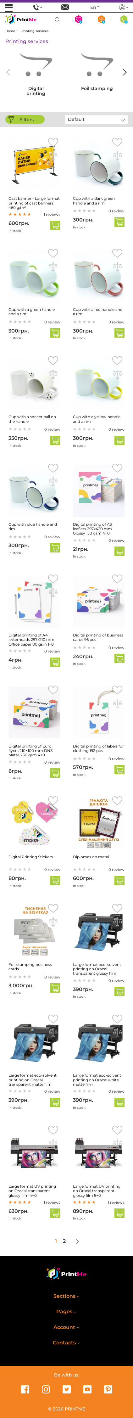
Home (10, 31)
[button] (123, 72)
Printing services (34, 31)
